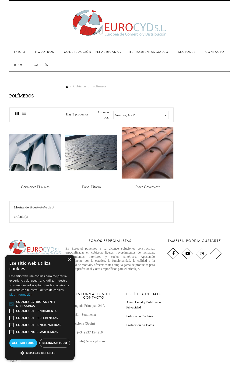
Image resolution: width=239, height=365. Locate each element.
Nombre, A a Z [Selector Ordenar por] (142, 115)
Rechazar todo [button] (54, 343)
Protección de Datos (140, 325)
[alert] (40, 307)
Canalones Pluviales (35, 187)
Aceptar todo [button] (23, 343)
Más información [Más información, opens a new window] (20, 295)
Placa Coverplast (147, 187)
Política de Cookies (139, 316)
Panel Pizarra (91, 187)
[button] (39, 353)
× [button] (69, 259)
